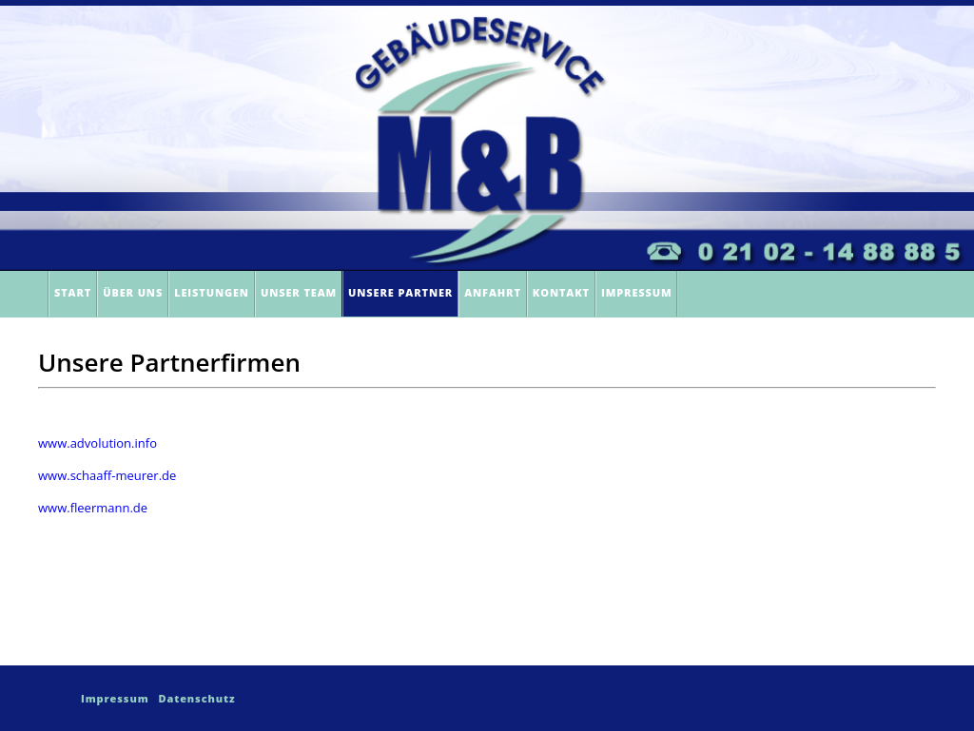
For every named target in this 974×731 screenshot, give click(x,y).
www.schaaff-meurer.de (107, 475)
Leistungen (211, 292)
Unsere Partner (400, 292)
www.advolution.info (97, 443)
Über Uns (133, 292)
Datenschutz (197, 698)
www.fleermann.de (92, 507)
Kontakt (561, 292)
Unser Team (299, 292)
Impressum (636, 292)
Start (72, 292)
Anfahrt (492, 292)
